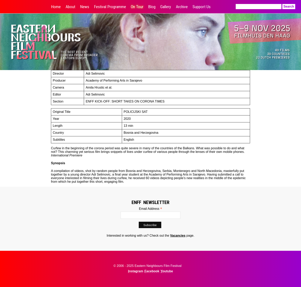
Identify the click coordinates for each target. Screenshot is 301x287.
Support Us (202, 6)
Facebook (151, 271)
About (70, 6)
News (84, 6)
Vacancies (177, 235)
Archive (182, 6)
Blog (151, 6)
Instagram (135, 271)
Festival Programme (110, 6)
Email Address (150, 208)
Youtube (166, 271)
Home (56, 6)
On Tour (137, 6)
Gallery (165, 6)
